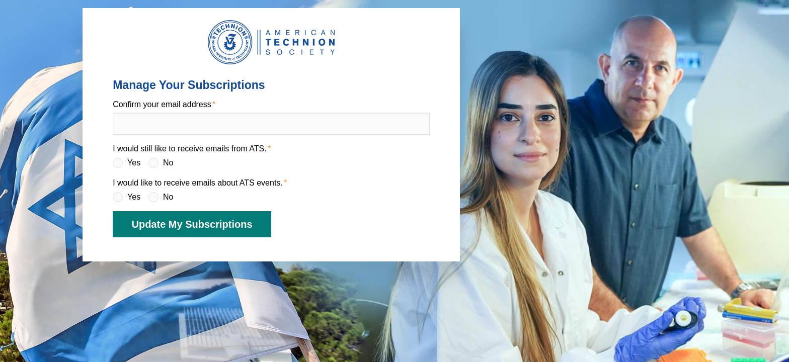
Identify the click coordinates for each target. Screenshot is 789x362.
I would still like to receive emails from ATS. (190, 148)
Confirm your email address (162, 104)
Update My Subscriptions (191, 224)
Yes (133, 162)
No (168, 162)
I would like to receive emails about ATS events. (198, 182)
